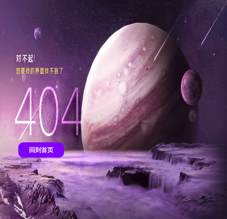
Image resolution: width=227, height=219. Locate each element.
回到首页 (41, 150)
